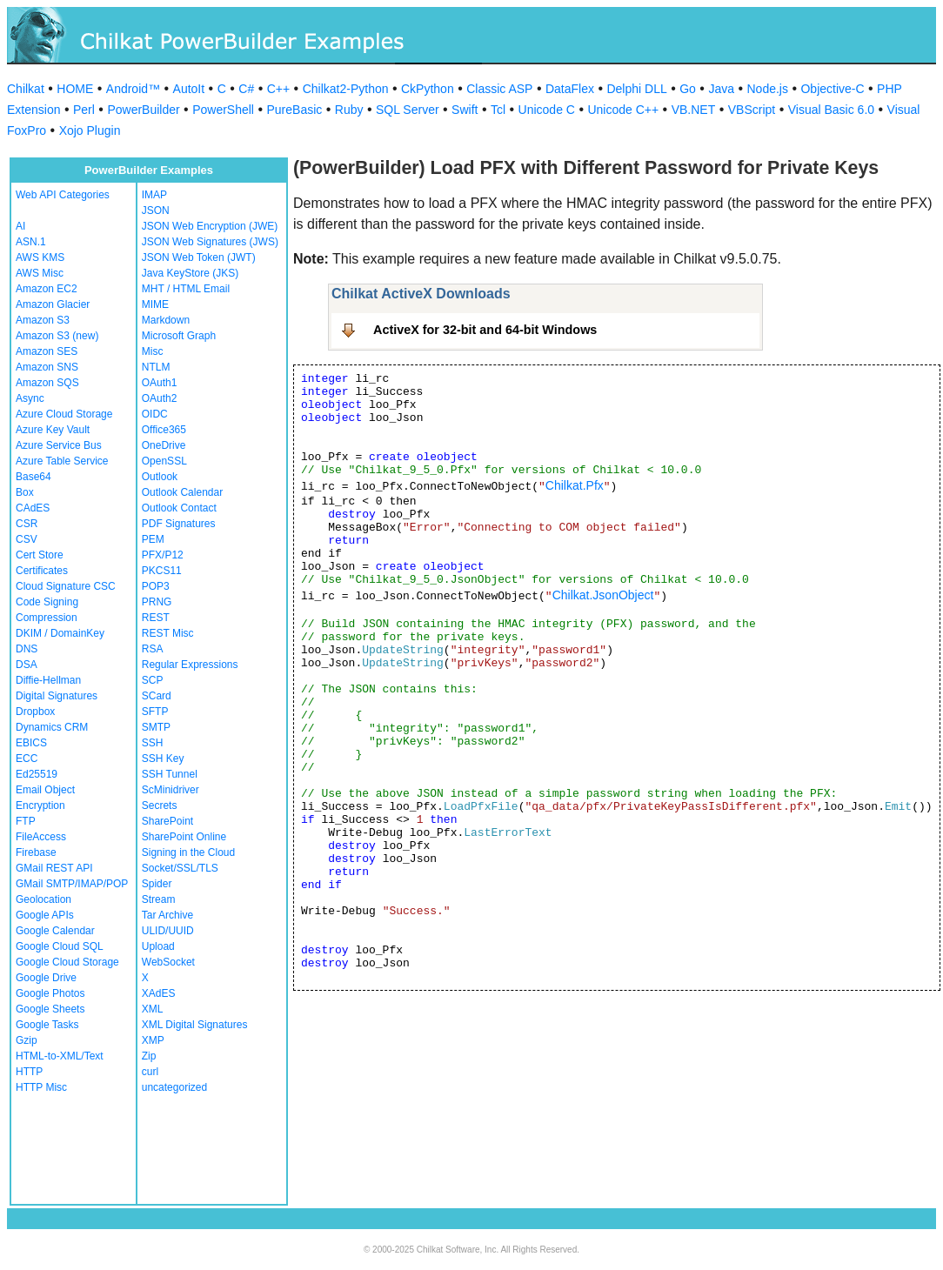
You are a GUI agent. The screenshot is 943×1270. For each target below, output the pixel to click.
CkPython (427, 89)
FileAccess (41, 837)
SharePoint (167, 821)
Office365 (164, 430)
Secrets (159, 805)
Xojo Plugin (90, 130)
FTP (26, 821)
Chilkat (25, 89)
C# (246, 89)
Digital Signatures (56, 696)
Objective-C (832, 89)
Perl (84, 110)
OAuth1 (159, 383)
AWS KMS (40, 257)
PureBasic (294, 110)
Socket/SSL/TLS (180, 868)
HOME (75, 89)
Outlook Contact (179, 508)
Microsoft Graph (179, 336)
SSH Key (163, 758)
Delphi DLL (636, 89)
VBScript (751, 110)
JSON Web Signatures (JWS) (210, 242)
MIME (155, 304)
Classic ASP (499, 89)
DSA (26, 664)
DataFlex (569, 89)
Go (687, 89)
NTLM (156, 367)
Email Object (45, 790)
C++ (278, 89)
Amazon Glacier (53, 304)
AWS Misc (40, 273)
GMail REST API (54, 868)
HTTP (29, 1072)
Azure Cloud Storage (64, 414)
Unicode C (546, 110)
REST (156, 618)
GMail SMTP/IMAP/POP (72, 884)
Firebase (36, 852)
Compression (46, 618)
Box (25, 492)
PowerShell (223, 110)
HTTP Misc (41, 1087)
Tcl (498, 110)
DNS (26, 649)
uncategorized (174, 1087)
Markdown (166, 320)
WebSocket (168, 962)
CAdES (33, 508)
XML (153, 1009)
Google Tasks (47, 1025)
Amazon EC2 (46, 289)
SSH (153, 743)
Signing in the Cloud (188, 852)
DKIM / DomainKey (60, 633)
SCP (153, 680)
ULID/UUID (168, 931)
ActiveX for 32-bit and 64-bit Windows (485, 330)
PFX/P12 (163, 555)
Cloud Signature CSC (66, 586)
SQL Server (407, 110)
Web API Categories (63, 195)
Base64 (33, 477)
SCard (156, 696)
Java (721, 89)
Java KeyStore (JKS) (190, 273)
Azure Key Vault (53, 430)
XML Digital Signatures (195, 1025)
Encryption (40, 805)
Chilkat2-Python (346, 89)
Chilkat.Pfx (574, 485)
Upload (158, 946)
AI (20, 226)
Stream (159, 899)
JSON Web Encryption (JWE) (210, 226)
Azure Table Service (62, 461)
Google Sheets (50, 1009)
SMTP (156, 727)
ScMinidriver (170, 790)
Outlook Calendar (182, 492)
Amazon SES (46, 351)
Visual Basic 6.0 (831, 110)
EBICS (31, 743)
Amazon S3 (43, 320)
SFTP (155, 711)
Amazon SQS (47, 383)
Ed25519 (36, 774)
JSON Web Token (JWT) (199, 257)
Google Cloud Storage (67, 962)
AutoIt (189, 89)
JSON (156, 210)
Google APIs (45, 915)
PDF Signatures (179, 524)
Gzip (26, 1040)
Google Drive (46, 978)
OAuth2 (159, 398)
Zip (149, 1056)
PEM (153, 539)
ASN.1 (31, 242)
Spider (157, 884)
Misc (153, 351)
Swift (464, 110)
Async (30, 398)
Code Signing (47, 602)
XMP (153, 1040)
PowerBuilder (143, 110)
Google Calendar (55, 931)
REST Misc (168, 633)
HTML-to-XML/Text (60, 1056)
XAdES (159, 993)
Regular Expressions (190, 664)
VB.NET (694, 110)
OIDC (155, 414)
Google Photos (50, 993)
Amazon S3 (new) (57, 336)
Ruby (349, 110)
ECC (26, 758)
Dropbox (35, 711)
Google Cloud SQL (60, 946)
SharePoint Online (184, 837)
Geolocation (43, 899)
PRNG (157, 602)
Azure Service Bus (59, 445)
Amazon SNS (47, 367)
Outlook (159, 477)
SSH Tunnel (169, 774)
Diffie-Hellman (48, 680)
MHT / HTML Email (186, 289)
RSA (153, 649)
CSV (26, 539)
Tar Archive (167, 915)
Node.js (767, 89)
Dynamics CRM (52, 727)
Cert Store (40, 555)
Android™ (133, 89)
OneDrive (164, 445)
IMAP (154, 195)
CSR (26, 524)
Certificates (42, 571)
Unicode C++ (623, 110)
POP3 (156, 586)
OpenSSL (164, 461)
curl (150, 1072)
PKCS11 (162, 571)
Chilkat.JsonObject (603, 595)
